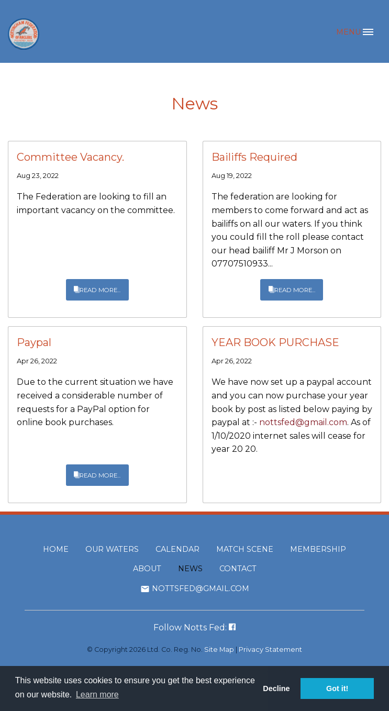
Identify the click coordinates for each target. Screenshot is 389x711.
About (147, 568)
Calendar (177, 549)
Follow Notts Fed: (194, 627)
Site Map (219, 649)
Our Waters (112, 549)
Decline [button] (276, 688)
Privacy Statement (270, 649)
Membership (318, 549)
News (190, 568)
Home (56, 549)
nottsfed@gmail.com (303, 422)
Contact (238, 568)
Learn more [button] (97, 694)
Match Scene (244, 549)
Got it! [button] (337, 688)
